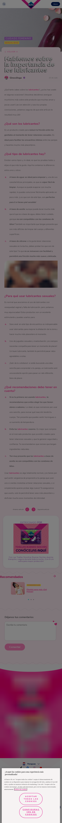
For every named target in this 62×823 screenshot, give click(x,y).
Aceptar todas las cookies (31, 798)
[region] (31, 795)
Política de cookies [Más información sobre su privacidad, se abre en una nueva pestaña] (20, 789)
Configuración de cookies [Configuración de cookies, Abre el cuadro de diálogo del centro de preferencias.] (31, 812)
